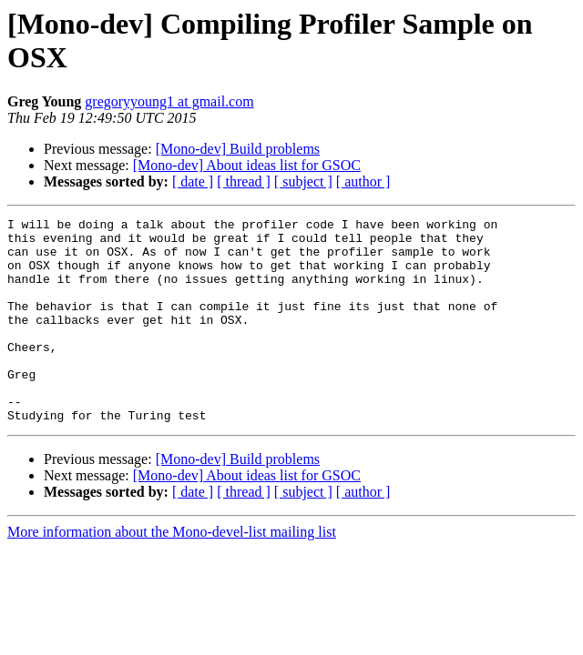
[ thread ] (244, 181)
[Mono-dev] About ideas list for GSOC (247, 165)
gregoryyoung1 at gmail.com (169, 101)
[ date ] (192, 181)
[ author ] (363, 181)
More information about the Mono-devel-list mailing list (171, 572)
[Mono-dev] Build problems (238, 148)
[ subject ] (303, 181)
